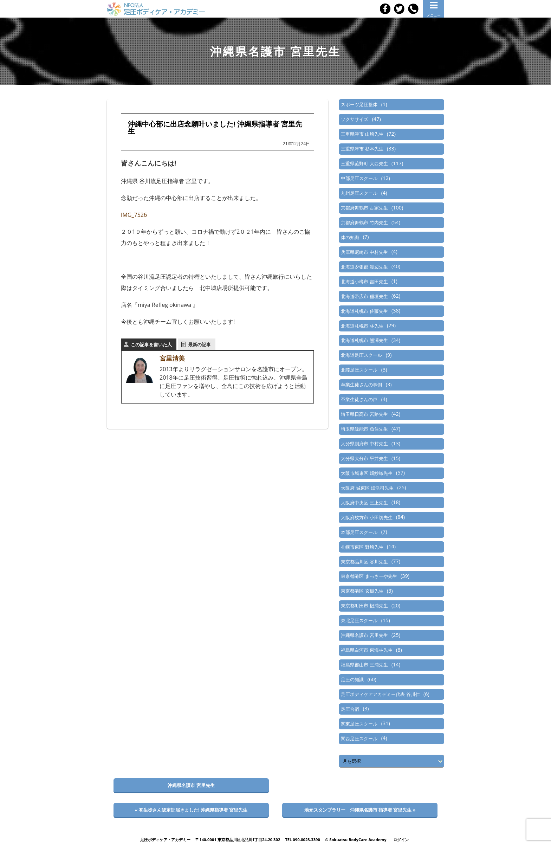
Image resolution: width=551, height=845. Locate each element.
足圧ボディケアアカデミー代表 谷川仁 (380, 694)
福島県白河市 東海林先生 (366, 650)
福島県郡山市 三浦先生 (364, 665)
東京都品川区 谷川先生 (364, 562)
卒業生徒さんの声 (359, 399)
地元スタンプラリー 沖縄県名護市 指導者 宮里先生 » (360, 810)
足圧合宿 (350, 709)
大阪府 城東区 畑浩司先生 (367, 488)
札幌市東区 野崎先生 (362, 547)
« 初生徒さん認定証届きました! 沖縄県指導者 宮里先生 (191, 810)
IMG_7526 (134, 215)
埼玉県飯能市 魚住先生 (364, 429)
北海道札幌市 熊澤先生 (364, 340)
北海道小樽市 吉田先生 (364, 281)
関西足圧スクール (359, 738)
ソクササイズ (354, 119)
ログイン (401, 839)
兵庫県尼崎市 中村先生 (364, 252)
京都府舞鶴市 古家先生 (364, 208)
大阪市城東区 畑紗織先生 (366, 473)
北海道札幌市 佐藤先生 (364, 311)
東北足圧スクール (359, 620)
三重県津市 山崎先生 (362, 134)
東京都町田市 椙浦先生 (364, 605)
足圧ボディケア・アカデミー (165, 839)
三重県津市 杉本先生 (362, 149)
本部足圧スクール (359, 532)
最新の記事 (199, 344)
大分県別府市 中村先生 (364, 443)
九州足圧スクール (359, 193)
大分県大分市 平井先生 (364, 458)
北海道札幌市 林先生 (362, 326)
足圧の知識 (352, 679)
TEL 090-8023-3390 (302, 839)
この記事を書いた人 (151, 344)
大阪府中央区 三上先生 (364, 502)
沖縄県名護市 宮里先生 (364, 635)
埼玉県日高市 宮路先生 (364, 414)
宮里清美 (172, 358)
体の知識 (350, 237)
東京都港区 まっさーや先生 (369, 576)
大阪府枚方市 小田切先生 (366, 517)
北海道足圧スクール (361, 355)
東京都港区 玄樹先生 (362, 591)
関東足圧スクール (359, 724)
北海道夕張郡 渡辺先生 (364, 267)
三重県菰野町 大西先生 (364, 163)
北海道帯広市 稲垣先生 (364, 296)
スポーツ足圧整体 (359, 104)
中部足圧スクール (359, 178)
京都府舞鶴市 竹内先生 (364, 222)
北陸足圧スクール (359, 370)
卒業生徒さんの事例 (361, 384)
